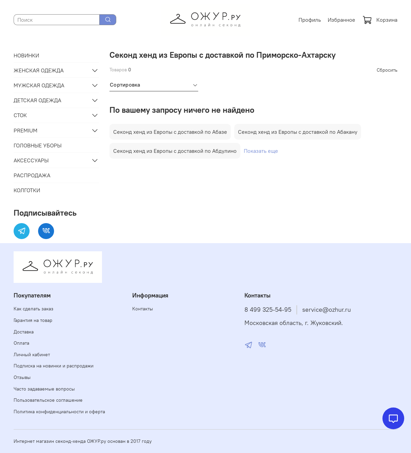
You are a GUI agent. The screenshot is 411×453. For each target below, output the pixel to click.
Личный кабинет (32, 354)
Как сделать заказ (33, 309)
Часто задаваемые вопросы (44, 389)
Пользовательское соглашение (48, 400)
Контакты (142, 309)
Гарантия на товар (33, 320)
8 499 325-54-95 (267, 309)
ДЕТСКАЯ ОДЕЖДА (37, 100)
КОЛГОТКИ (27, 190)
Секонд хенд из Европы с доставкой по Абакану (297, 131)
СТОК (20, 115)
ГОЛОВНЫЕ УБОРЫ (38, 145)
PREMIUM (25, 130)
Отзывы (22, 377)
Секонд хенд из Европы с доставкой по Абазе (170, 131)
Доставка (24, 332)
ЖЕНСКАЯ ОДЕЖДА (39, 70)
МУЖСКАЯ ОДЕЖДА (39, 85)
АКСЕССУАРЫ (31, 160)
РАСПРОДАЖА (32, 175)
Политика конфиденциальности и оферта (59, 412)
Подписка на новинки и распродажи (53, 366)
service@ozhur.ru (326, 309)
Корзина (379, 19)
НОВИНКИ (26, 55)
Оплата (21, 343)
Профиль (309, 19)
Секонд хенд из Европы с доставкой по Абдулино (175, 150)
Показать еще (261, 150)
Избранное (341, 19)
